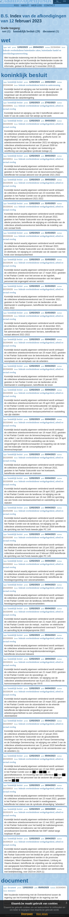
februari (23, 20)
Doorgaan (27, 913)
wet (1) (6, 31)
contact (49, 5)
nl (57, 1)
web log (36, 5)
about (25, 5)
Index (15, 15)
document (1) (51, 31)
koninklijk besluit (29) (26, 31)
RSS (16, 5)
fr (64, 1)
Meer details (42, 914)
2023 (37, 20)
